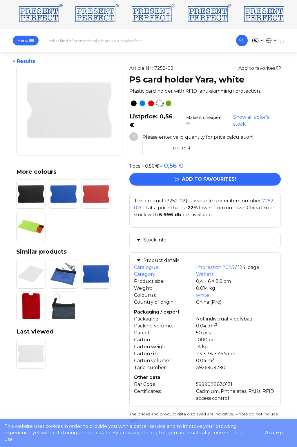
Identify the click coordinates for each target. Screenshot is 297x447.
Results (24, 61)
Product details (161, 260)
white (202, 295)
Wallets (204, 274)
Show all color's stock (251, 120)
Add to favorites (259, 68)
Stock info (154, 240)
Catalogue (146, 267)
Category (144, 274)
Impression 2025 (215, 267)
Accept (275, 432)
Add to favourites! (205, 179)
